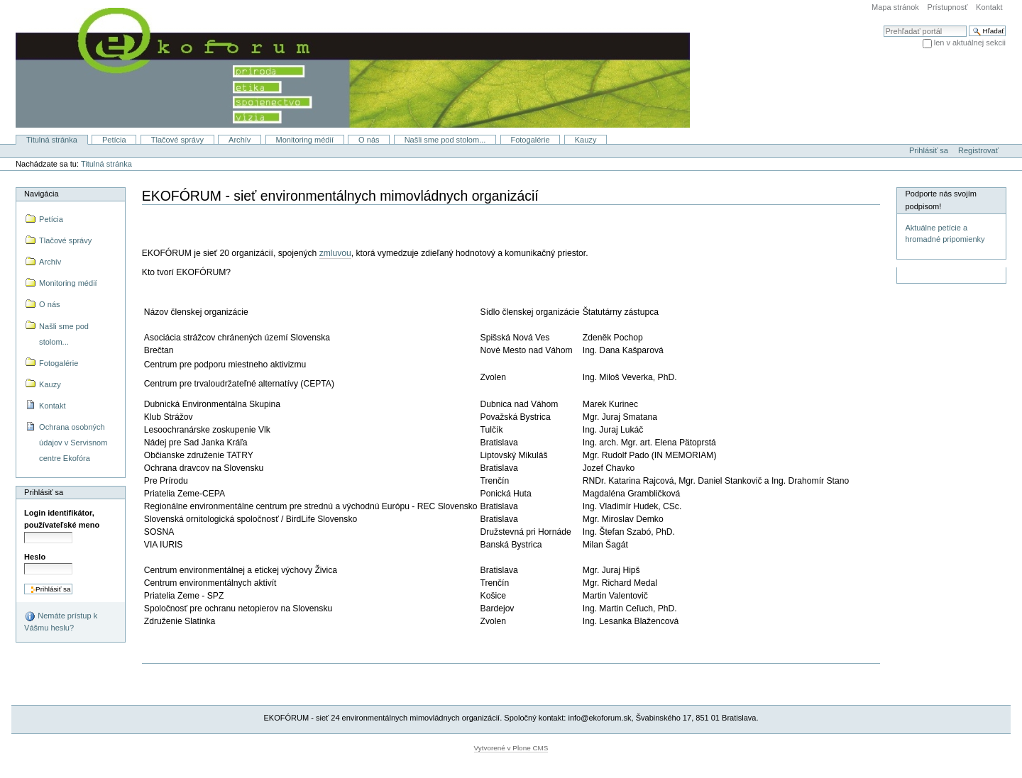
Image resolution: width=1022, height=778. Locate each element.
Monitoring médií (304, 139)
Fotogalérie (529, 139)
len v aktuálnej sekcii (970, 42)
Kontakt (989, 7)
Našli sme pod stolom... (445, 139)
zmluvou (335, 253)
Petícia (114, 139)
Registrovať (978, 150)
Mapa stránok (895, 7)
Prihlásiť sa (928, 150)
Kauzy (586, 139)
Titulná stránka (51, 139)
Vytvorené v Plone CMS (511, 748)
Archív (240, 139)
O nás (368, 139)
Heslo (34, 556)
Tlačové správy (177, 139)
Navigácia (41, 193)
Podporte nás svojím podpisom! (941, 200)
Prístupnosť (948, 7)
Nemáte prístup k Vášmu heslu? (60, 621)
